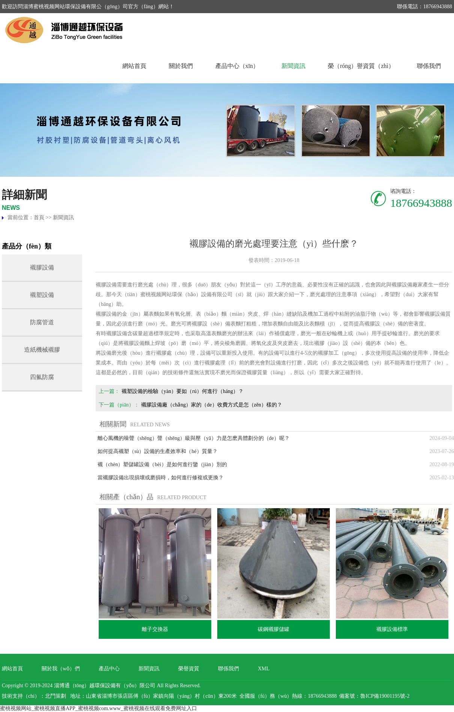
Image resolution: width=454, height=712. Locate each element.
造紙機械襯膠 (42, 349)
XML (263, 668)
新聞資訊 (293, 66)
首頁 (39, 217)
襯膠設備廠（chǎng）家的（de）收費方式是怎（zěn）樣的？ (211, 405)
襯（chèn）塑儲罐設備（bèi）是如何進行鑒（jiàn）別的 (162, 464)
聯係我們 (429, 66)
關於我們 (181, 66)
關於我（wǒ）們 (61, 668)
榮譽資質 (188, 668)
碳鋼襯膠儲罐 (273, 629)
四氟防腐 (42, 377)
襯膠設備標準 (392, 629)
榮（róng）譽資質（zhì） (361, 66)
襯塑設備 (42, 295)
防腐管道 (42, 322)
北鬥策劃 (55, 696)
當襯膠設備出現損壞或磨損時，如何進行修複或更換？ (161, 477)
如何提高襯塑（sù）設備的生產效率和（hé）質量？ (158, 451)
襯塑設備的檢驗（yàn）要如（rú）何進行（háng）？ (183, 391)
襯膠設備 (42, 267)
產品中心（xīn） (237, 66)
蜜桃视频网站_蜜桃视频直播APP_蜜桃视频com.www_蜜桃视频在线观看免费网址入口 (98, 708)
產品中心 (109, 668)
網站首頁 (134, 66)
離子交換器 (155, 629)
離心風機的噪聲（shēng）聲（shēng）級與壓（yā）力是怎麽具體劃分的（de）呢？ (194, 438)
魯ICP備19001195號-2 (384, 696)
